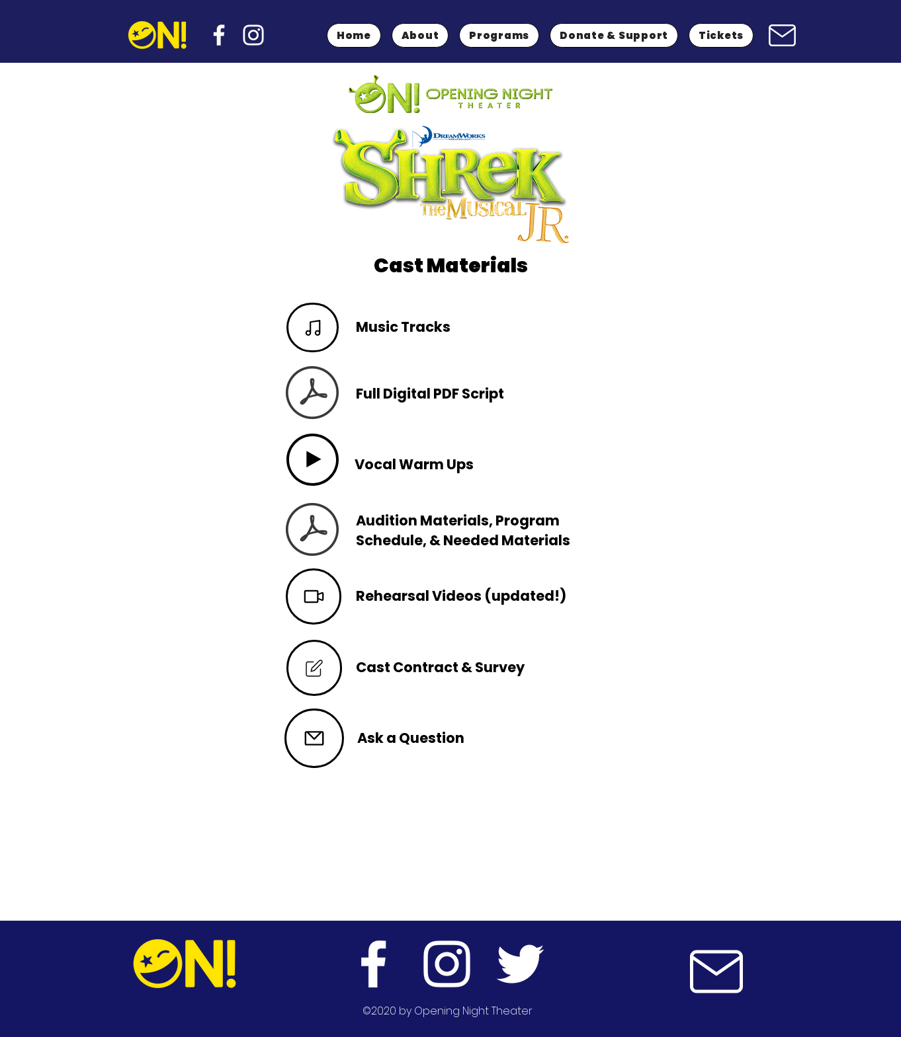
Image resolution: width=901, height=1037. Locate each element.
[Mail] (781, 35)
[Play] (312, 460)
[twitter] (520, 964)
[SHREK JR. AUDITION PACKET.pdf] (312, 531)
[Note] (312, 327)
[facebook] (219, 35)
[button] (499, 35)
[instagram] (253, 35)
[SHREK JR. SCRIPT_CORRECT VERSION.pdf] (312, 394)
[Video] (313, 596)
